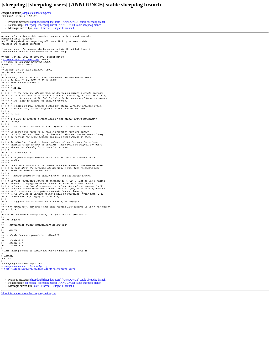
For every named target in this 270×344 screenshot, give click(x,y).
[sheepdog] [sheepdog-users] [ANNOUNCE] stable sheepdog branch (67, 21)
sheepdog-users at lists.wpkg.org (25, 312)
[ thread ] (46, 28)
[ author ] (69, 28)
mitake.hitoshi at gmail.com (21, 64)
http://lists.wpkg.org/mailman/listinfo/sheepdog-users (39, 315)
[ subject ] (57, 28)
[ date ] (36, 28)
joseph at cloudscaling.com (36, 12)
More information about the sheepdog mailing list (28, 341)
